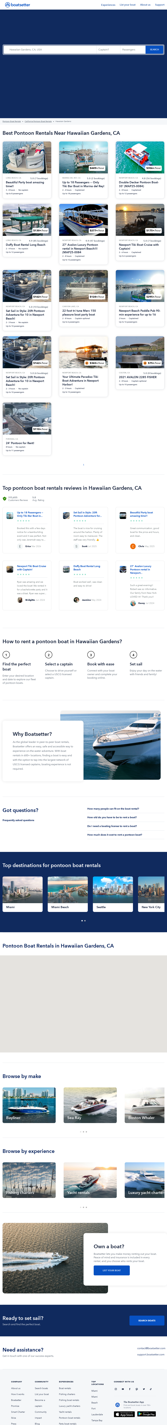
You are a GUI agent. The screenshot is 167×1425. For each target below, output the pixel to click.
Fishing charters (67, 1394)
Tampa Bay (96, 1420)
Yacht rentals (65, 1412)
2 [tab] (85, 921)
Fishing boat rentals (69, 1400)
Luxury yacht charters (69, 1406)
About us (145, 4)
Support (159, 4)
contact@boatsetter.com (151, 1348)
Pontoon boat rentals (69, 1418)
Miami (94, 1391)
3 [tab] (86, 1132)
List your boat (128, 4)
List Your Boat (112, 1270)
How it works (17, 1394)
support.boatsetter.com (150, 1354)
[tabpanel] (23, 894)
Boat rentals (65, 1388)
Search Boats (147, 1320)
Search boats (41, 1388)
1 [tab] (82, 921)
